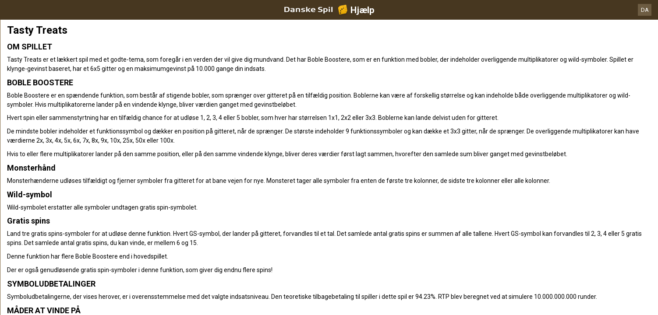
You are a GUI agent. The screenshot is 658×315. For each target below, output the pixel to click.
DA (645, 10)
